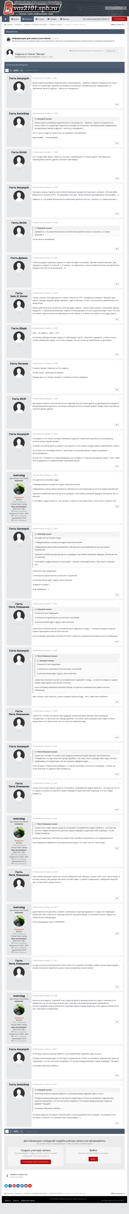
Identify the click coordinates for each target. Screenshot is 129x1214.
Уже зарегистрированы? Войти (96, 19)
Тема (16, 1206)
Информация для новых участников (31, 38)
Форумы (28, 19)
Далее (16, 70)
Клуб (16, 19)
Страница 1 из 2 (32, 70)
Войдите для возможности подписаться (87, 51)
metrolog (19, 480)
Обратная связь (28, 1206)
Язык (8, 1206)
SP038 (121, 1206)
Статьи (41, 19)
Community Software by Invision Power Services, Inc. (68, 1204)
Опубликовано (46, 78)
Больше (65, 19)
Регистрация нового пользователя (36, 1167)
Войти (93, 1164)
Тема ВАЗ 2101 (110, 1206)
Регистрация (119, 19)
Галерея (53, 19)
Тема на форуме (19, 517)
